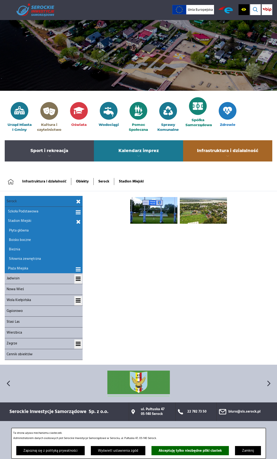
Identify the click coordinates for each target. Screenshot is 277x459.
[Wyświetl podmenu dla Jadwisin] (78, 279)
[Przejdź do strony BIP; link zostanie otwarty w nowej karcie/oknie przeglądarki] (267, 9)
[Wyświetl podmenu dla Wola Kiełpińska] (78, 301)
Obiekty (82, 181)
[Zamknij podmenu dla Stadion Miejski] (78, 222)
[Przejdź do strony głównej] (35, 10)
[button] (153, 223)
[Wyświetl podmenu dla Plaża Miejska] (78, 269)
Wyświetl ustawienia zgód (118, 451)
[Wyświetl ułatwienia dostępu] (244, 9)
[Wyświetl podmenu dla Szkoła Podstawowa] (78, 212)
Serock (103, 181)
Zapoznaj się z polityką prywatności (50, 451)
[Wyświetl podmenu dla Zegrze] (78, 344)
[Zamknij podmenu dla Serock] (78, 202)
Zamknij (248, 451)
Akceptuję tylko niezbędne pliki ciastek (190, 451)
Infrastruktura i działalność (44, 181)
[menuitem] (49, 150)
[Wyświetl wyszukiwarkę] (255, 9)
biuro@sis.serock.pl (244, 411)
